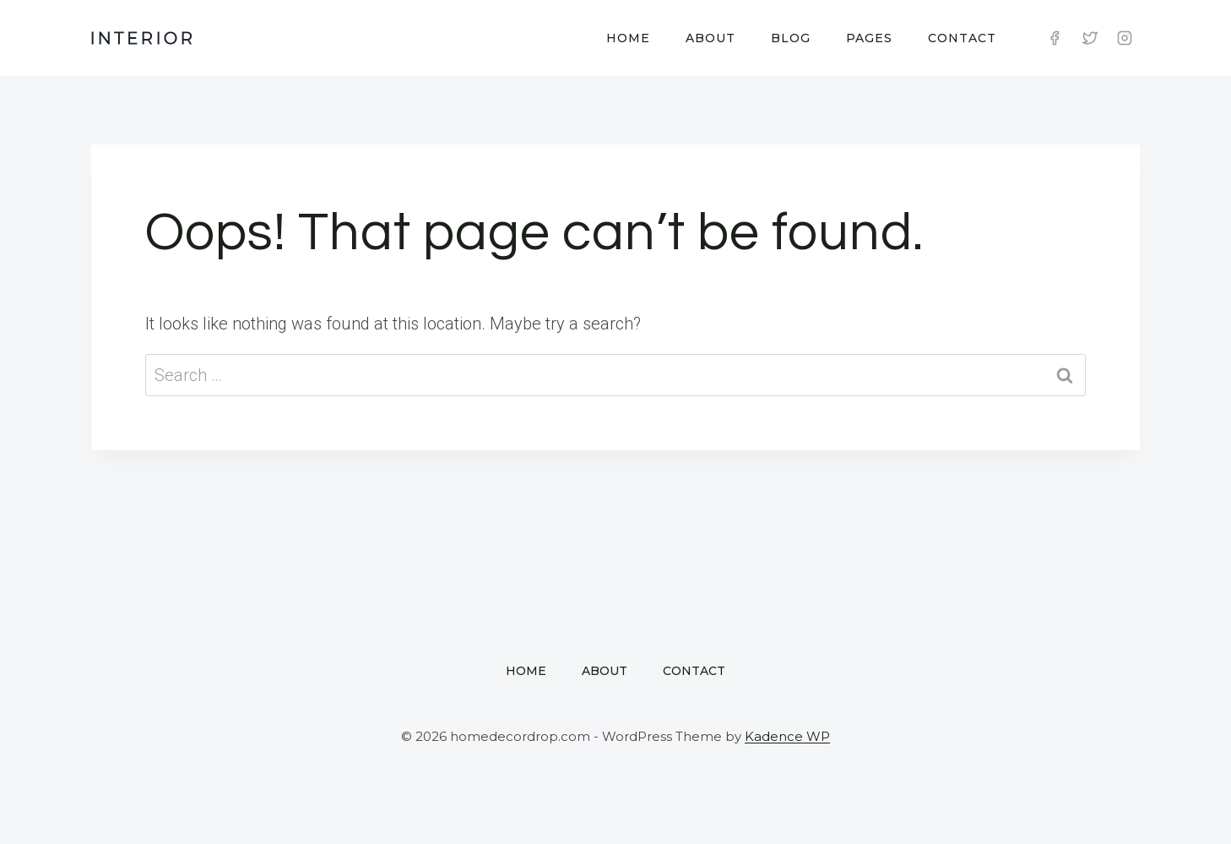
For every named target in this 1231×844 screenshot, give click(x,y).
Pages (869, 38)
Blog (791, 38)
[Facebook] (1054, 38)
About (710, 38)
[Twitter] (1090, 38)
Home (628, 38)
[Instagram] (1124, 38)
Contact (962, 38)
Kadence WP (787, 736)
